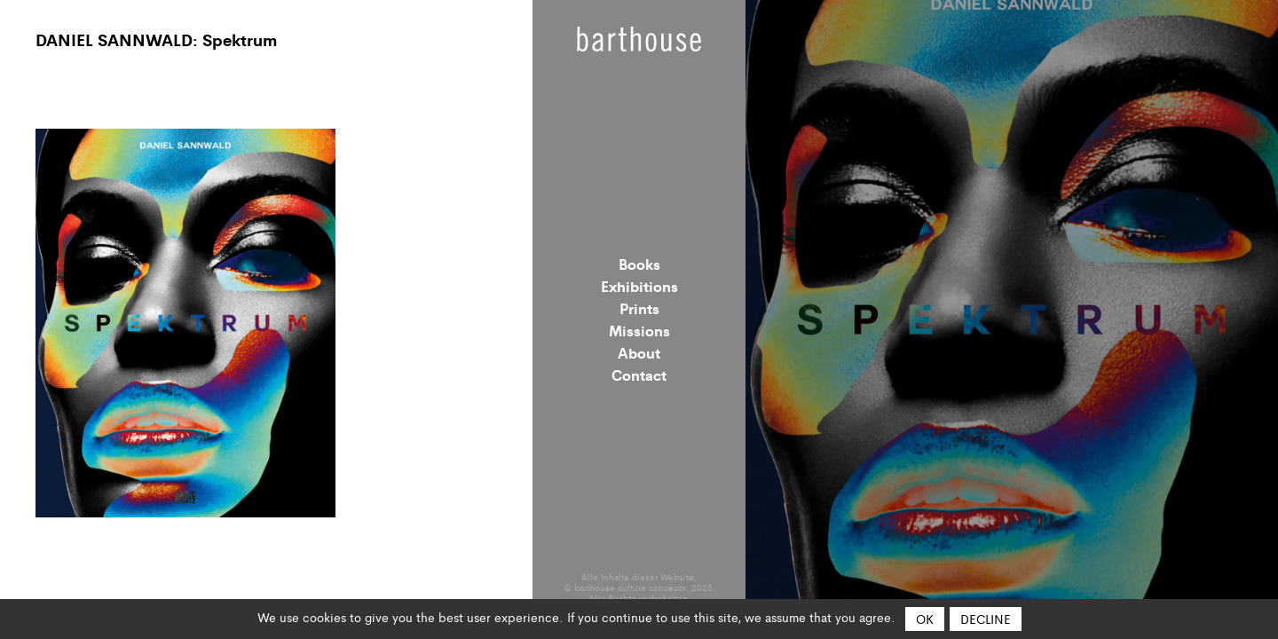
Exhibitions (639, 285)
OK (925, 618)
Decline (985, 618)
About (639, 352)
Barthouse (639, 39)
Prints (639, 308)
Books (639, 263)
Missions (639, 330)
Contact (639, 374)
